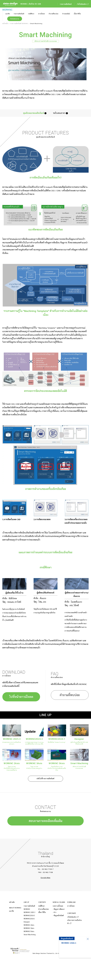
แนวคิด (11, 911)
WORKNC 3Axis (29, 928)
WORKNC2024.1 (29, 919)
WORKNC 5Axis (29, 931)
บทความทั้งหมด (58, 906)
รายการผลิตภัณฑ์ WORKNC (19, 23)
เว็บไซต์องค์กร (71, 917)
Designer (27, 922)
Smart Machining (30, 934)
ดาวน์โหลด (71, 906)
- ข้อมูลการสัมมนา (59, 909)
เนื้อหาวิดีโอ (42, 912)
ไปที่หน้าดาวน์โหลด (21, 697)
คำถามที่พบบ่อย (70, 695)
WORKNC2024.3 (29, 915)
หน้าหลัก (5, 23)
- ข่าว (54, 912)
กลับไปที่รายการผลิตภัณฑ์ (45, 779)
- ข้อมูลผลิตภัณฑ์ (58, 915)
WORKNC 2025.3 (29, 912)
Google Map (45, 878)
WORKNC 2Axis (29, 925)
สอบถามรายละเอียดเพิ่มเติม (45, 821)
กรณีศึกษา (41, 906)
